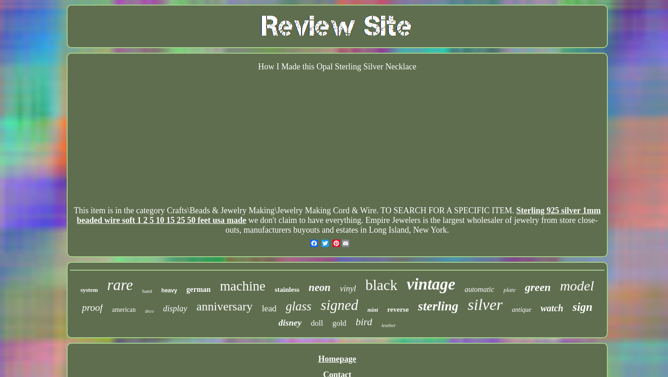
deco (149, 311)
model (577, 285)
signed (339, 305)
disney (290, 323)
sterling (438, 306)
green (538, 287)
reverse (398, 309)
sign (582, 307)
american (124, 309)
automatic (479, 289)
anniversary (224, 306)
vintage (431, 284)
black (381, 285)
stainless (287, 289)
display (175, 308)
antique (521, 309)
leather (388, 325)
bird (364, 322)
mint (372, 310)
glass (299, 306)
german (198, 289)
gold (339, 323)
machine (242, 285)
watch (552, 308)
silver (485, 304)
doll (317, 323)
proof (92, 307)
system (89, 289)
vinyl (348, 288)
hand (147, 291)
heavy (169, 290)
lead (269, 308)
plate (510, 289)
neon (319, 287)
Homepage (337, 359)
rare (120, 285)
